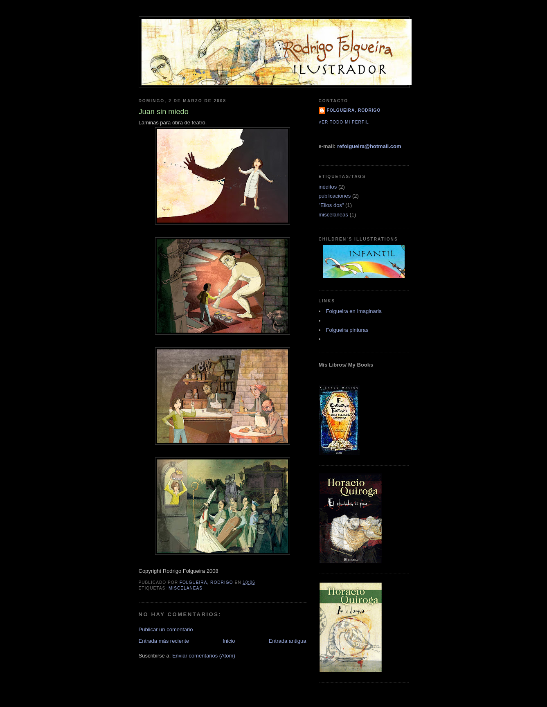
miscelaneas (186, 588)
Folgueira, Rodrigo (354, 110)
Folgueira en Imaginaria (354, 311)
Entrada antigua (287, 641)
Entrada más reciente (164, 641)
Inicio (229, 641)
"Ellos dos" (331, 205)
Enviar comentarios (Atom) (203, 656)
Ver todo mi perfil (344, 122)
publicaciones (335, 196)
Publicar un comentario (166, 629)
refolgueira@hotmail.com (369, 146)
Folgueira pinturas (347, 330)
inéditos (328, 187)
